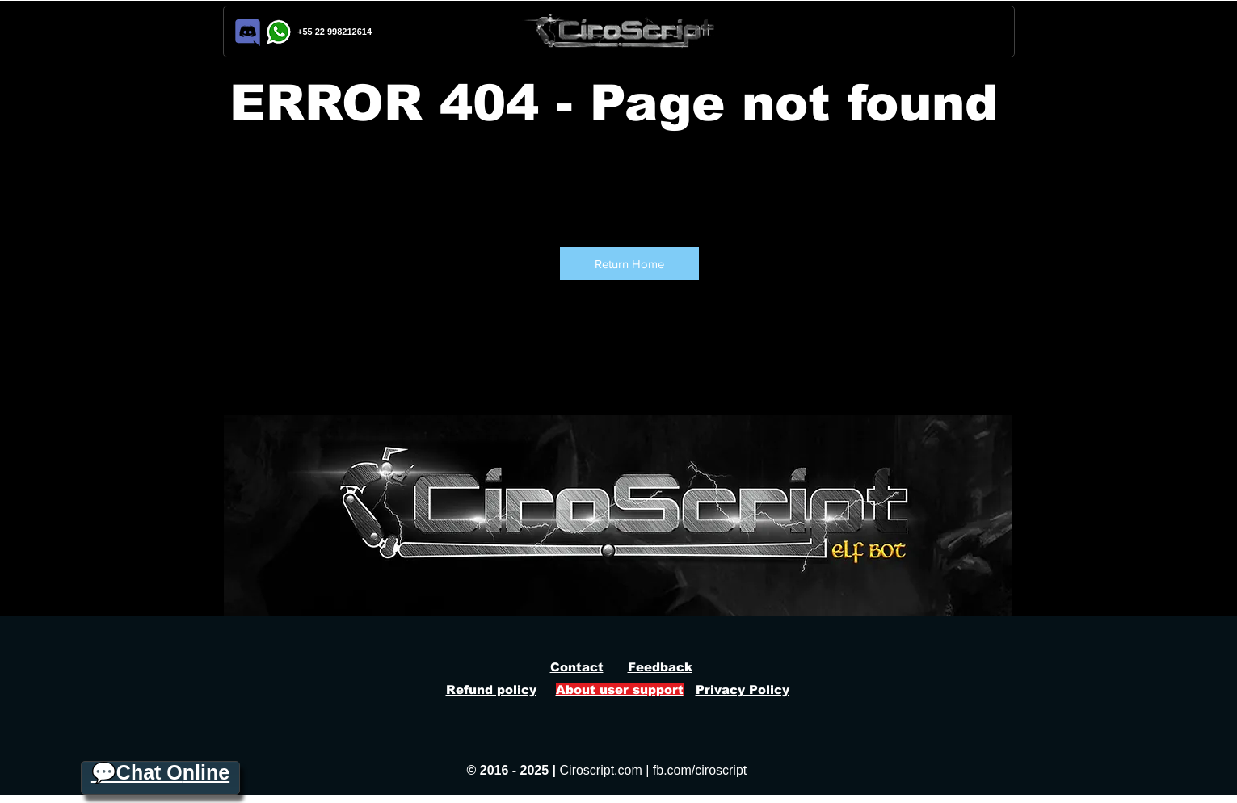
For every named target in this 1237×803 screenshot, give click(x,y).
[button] (629, 263)
